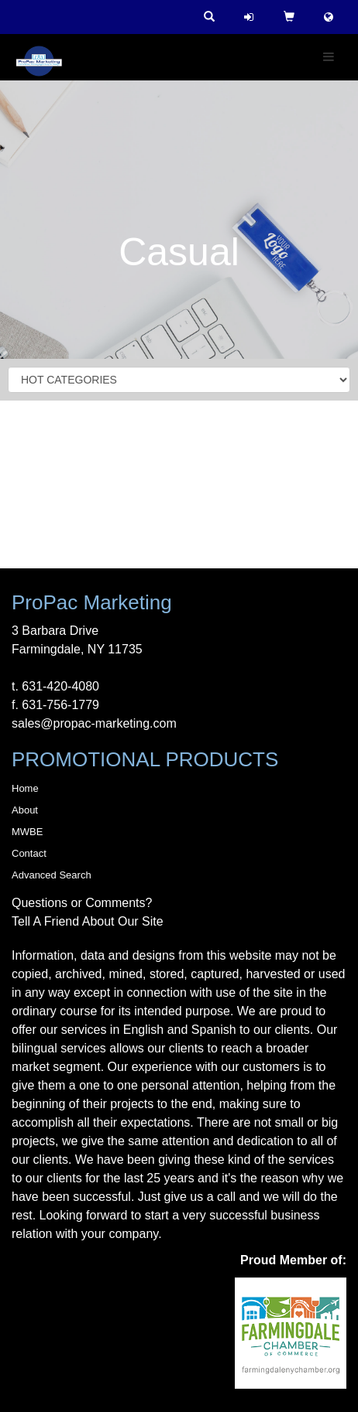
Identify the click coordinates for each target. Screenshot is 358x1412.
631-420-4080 (60, 686)
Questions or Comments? (82, 902)
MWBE (27, 831)
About (25, 810)
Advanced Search (51, 875)
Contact (29, 853)
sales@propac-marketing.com (94, 723)
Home (25, 788)
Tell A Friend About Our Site (88, 921)
